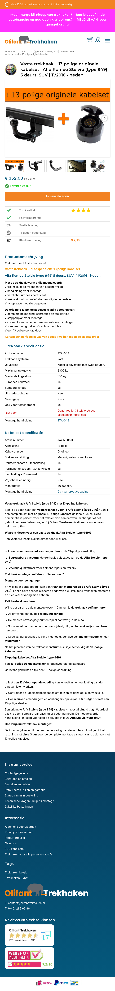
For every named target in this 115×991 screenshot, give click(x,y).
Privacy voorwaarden (19, 832)
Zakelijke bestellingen (19, 806)
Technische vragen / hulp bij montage (29, 801)
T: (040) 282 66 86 (17, 908)
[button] (14, 166)
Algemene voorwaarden (20, 826)
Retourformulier (15, 837)
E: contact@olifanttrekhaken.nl (25, 903)
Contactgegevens (16, 773)
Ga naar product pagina (72, 491)
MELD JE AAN (87, 19)
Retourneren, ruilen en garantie (25, 790)
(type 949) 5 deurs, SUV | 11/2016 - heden (54, 51)
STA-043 (63, 420)
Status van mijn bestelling (21, 795)
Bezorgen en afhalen (18, 779)
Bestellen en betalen (18, 784)
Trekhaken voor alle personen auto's (28, 854)
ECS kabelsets (14, 849)
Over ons (11, 843)
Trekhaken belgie (16, 872)
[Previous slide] (10, 118)
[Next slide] (104, 118)
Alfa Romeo (10, 51)
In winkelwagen (57, 196)
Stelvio (25, 51)
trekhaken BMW (17, 878)
